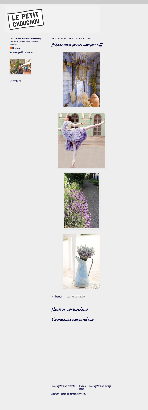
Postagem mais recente (63, 386)
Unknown (16, 48)
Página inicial (82, 388)
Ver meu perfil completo (21, 52)
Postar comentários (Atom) (73, 394)
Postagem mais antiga (100, 386)
